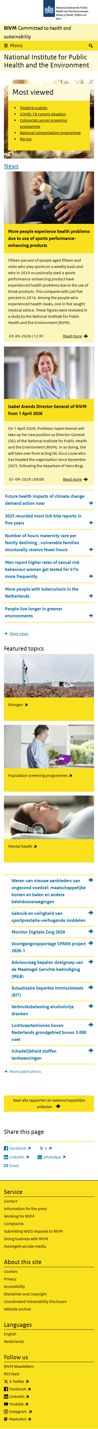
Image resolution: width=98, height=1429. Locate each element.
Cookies (11, 1271)
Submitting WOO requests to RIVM (33, 1231)
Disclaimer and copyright (25, 1294)
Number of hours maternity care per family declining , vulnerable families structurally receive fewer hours (42, 543)
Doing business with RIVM (26, 1238)
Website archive (17, 1309)
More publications (25, 1071)
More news (18, 633)
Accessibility (14, 1286)
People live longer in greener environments (33, 612)
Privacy (10, 1278)
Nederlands (14, 1341)
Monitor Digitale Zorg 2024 (38, 932)
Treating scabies (33, 107)
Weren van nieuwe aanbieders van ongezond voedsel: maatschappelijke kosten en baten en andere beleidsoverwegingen (48, 891)
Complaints (14, 1223)
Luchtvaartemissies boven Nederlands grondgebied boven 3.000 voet (48, 1032)
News (11, 166)
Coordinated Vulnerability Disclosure (35, 1301)
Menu (16, 46)
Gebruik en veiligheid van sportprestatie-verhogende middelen (48, 916)
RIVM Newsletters (19, 1366)
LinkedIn (33, 1396)
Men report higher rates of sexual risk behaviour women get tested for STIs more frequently (42, 569)
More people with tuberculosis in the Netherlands (41, 592)
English (10, 1333)
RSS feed (11, 1373)
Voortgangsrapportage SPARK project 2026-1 (48, 947)
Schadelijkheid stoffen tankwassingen (33, 1054)
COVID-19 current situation (43, 114)
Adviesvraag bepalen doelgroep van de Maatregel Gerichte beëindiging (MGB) (47, 969)
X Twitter (32, 1381)
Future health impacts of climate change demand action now (44, 499)
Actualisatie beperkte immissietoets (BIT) (47, 991)
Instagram (34, 1412)
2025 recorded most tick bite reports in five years (43, 519)
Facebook (34, 1389)
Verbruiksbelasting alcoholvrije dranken (42, 1010)
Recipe (26, 138)
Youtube (32, 1404)
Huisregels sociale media (25, 1246)
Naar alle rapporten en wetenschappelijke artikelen (49, 1103)
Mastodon (34, 1419)
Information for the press (25, 1208)
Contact (10, 1201)
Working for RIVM (19, 1216)
